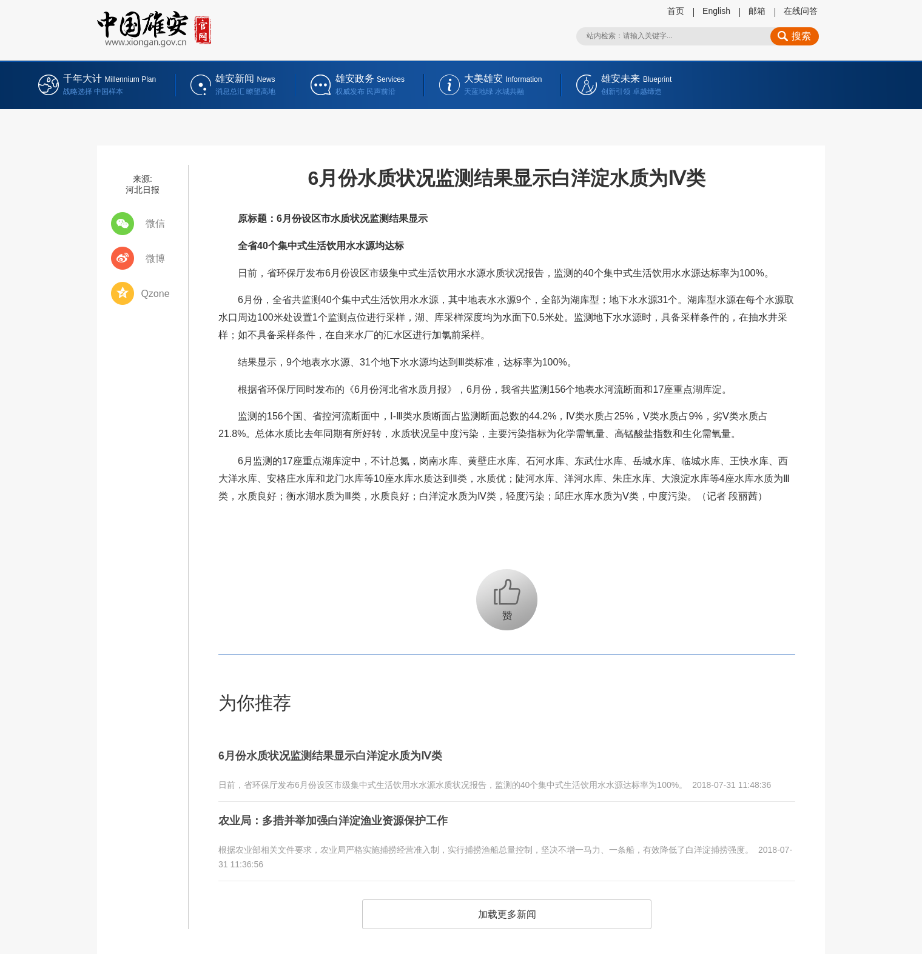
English (716, 11)
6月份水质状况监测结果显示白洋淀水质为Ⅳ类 (342, 754)
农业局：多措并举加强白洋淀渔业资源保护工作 (345, 815)
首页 (675, 11)
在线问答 (801, 11)
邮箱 (757, 11)
